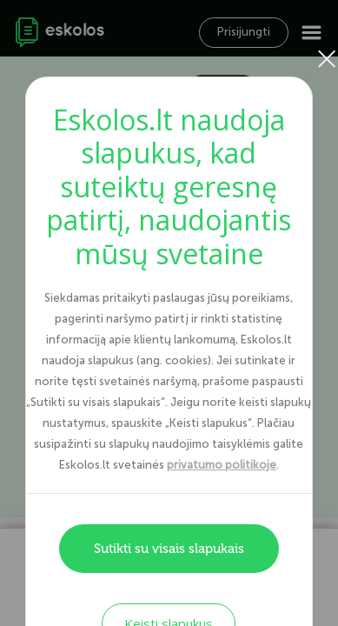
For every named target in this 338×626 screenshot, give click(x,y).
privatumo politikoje (221, 464)
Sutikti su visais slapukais (169, 548)
